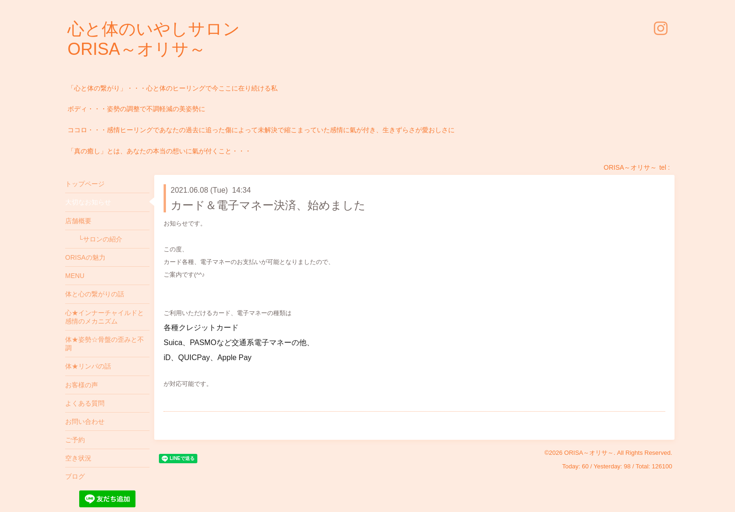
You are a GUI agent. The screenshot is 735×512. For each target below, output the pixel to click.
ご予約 (75, 440)
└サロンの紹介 (93, 239)
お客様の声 (81, 385)
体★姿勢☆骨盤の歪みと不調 (104, 344)
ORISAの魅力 (85, 257)
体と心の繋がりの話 (94, 294)
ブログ (75, 476)
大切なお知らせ (88, 202)
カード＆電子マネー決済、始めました (268, 205)
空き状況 (78, 458)
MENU (74, 275)
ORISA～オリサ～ (589, 452)
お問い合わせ (85, 421)
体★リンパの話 (88, 366)
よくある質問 (85, 403)
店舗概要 (78, 221)
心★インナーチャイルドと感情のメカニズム (104, 317)
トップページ (85, 184)
